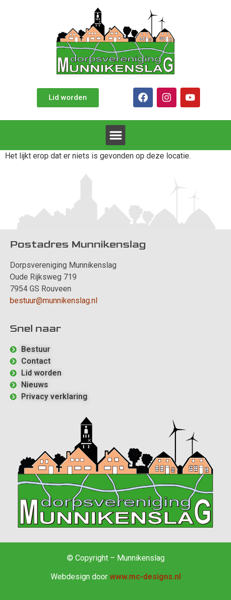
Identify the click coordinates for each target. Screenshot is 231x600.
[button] (116, 135)
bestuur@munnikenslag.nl (53, 300)
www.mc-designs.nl (145, 576)
